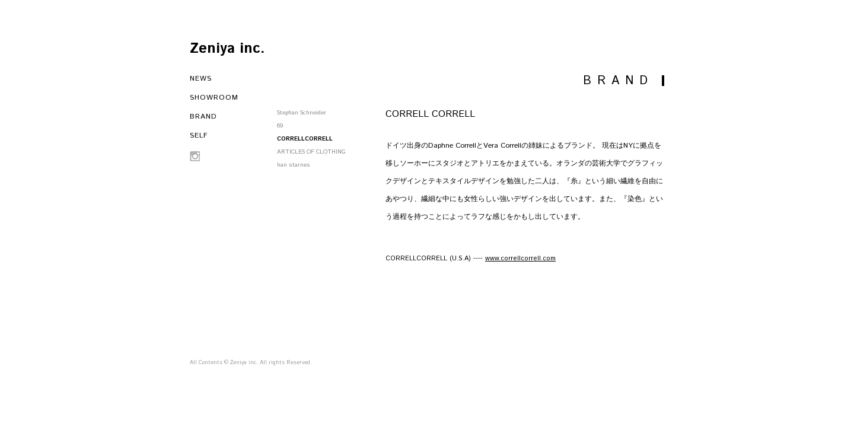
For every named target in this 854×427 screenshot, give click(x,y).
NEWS (201, 79)
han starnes (293, 165)
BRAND (203, 116)
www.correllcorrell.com (520, 258)
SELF (199, 135)
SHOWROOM (214, 98)
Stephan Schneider (301, 113)
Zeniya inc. (227, 49)
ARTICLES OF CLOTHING (311, 152)
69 (280, 126)
